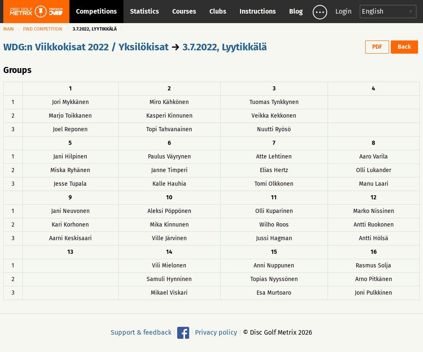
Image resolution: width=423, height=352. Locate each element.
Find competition (42, 29)
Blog (296, 11)
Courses (184, 11)
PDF (377, 46)
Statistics (144, 11)
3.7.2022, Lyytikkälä (225, 47)
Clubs (217, 11)
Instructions (258, 11)
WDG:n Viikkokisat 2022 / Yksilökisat (86, 47)
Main (8, 29)
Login (343, 11)
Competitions (96, 11)
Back (404, 46)
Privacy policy (216, 332)
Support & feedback (141, 332)
